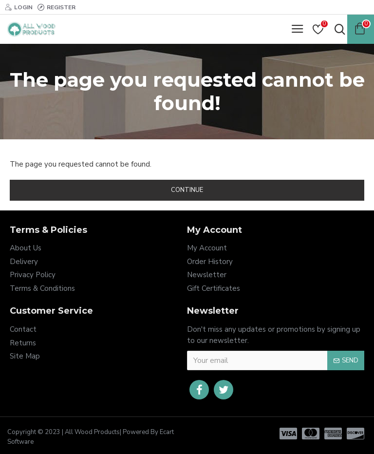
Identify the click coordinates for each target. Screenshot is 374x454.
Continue (187, 190)
